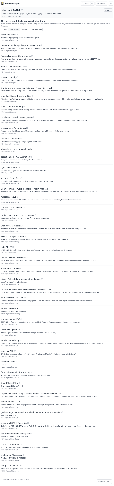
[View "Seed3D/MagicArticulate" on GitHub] (25, 236)
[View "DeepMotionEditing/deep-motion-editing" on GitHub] (41, 45)
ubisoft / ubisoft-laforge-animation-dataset (20, 279)
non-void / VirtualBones (12, 207)
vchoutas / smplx (9, 361)
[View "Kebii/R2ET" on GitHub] (13, 247)
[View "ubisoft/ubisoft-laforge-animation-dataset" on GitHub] (42, 279)
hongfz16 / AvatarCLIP (11, 465)
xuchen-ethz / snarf (10, 268)
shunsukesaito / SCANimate (13, 297)
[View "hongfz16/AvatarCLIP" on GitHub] (23, 465)
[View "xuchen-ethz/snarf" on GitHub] (20, 268)
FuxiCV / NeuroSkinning (12, 106)
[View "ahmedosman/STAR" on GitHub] (21, 319)
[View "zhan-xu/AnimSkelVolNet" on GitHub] (26, 66)
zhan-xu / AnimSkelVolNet (13, 66)
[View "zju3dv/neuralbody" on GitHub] (20, 340)
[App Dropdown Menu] (110, 3)
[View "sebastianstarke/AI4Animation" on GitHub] (31, 157)
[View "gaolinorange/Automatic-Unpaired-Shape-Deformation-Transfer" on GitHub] (62, 412)
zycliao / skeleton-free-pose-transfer (17, 215)
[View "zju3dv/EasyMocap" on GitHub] (20, 308)
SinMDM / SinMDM (9, 383)
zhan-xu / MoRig (8, 77)
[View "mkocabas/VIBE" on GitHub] (18, 197)
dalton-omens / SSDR (10, 401)
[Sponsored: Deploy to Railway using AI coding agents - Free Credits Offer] (57, 394)
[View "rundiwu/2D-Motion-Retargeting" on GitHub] (33, 117)
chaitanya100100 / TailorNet (14, 423)
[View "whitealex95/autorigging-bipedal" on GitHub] (33, 149)
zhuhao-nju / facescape (11, 455)
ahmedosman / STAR (10, 319)
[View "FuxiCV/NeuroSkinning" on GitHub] (24, 106)
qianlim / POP (7, 351)
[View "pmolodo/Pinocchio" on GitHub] (21, 138)
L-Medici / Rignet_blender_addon (16, 96)
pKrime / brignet (8, 34)
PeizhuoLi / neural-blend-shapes (16, 56)
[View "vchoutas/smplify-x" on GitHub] (21, 178)
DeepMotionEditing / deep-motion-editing (20, 45)
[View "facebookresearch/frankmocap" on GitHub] (31, 372)
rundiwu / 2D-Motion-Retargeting (16, 117)
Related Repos (12, 3)
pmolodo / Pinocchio (10, 138)
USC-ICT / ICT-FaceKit (10, 444)
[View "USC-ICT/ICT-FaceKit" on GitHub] (21, 444)
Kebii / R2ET (6, 247)
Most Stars (25, 29)
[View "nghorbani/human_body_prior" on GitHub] (31, 433)
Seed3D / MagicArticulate (12, 236)
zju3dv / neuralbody (10, 340)
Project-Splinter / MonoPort (13, 257)
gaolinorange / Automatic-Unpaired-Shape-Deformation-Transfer (31, 412)
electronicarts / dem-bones (13, 128)
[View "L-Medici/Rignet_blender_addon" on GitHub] (32, 96)
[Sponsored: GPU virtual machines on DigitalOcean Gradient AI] (57, 290)
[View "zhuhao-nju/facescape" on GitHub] (23, 455)
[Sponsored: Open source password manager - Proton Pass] (57, 190)
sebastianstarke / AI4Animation (15, 156)
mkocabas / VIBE (8, 196)
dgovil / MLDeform (9, 167)
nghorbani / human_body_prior (15, 433)
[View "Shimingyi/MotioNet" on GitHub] (22, 226)
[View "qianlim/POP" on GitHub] (15, 351)
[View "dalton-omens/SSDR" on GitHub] (22, 401)
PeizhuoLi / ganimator (11, 329)
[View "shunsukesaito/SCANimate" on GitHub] (28, 298)
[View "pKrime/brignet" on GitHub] (17, 34)
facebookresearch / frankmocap (15, 372)
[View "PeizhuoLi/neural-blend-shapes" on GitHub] (32, 56)
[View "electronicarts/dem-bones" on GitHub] (27, 128)
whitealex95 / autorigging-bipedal (16, 149)
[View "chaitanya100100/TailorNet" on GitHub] (28, 423)
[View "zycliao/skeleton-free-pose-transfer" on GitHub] (35, 215)
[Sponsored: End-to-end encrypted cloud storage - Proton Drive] (57, 89)
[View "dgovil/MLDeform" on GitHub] (19, 167)
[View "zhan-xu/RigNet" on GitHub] (22, 10)
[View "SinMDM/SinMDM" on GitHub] (20, 383)
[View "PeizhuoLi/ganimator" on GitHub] (22, 330)
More (108, 10)
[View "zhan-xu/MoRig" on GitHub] (17, 77)
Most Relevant (14, 29)
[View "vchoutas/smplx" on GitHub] (18, 361)
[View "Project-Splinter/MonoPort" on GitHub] (27, 258)
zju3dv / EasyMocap (10, 308)
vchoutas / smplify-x (10, 178)
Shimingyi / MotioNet (11, 225)
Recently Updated (36, 29)
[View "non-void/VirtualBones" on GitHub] (24, 207)
